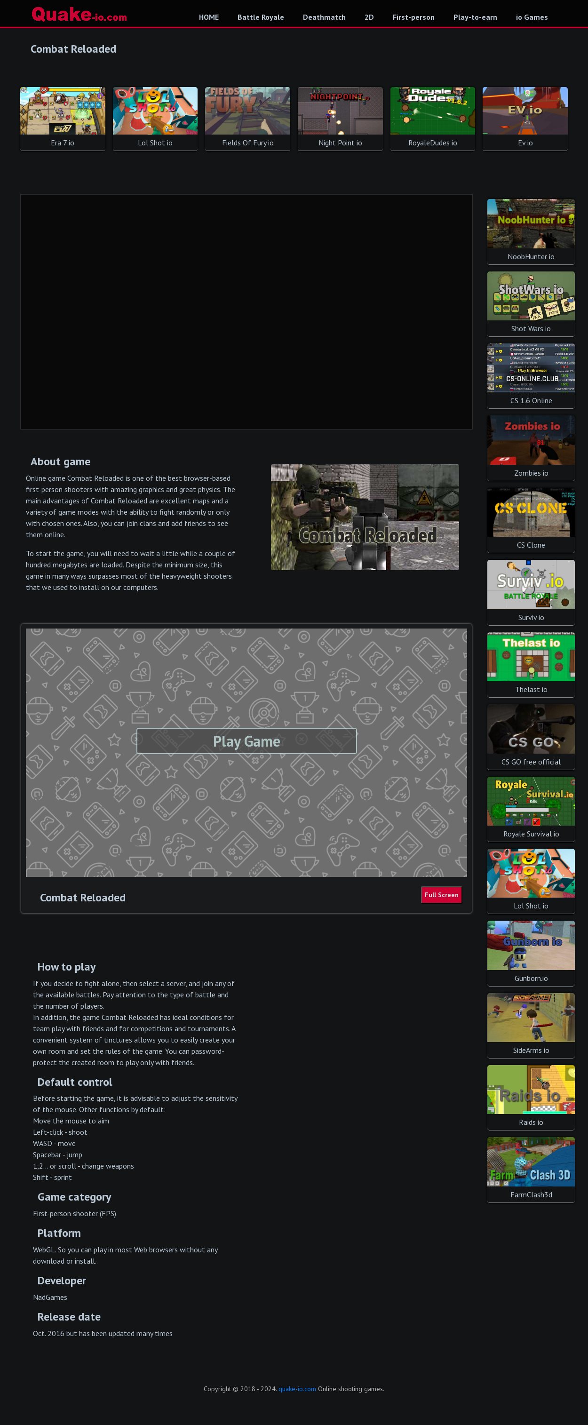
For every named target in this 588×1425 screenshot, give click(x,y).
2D (369, 17)
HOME (209, 17)
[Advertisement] (246, 312)
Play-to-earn (475, 17)
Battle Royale (261, 17)
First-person (414, 17)
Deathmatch (324, 17)
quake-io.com (297, 1389)
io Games (532, 17)
